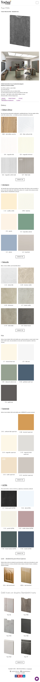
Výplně (20, 98)
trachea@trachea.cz (26, 671)
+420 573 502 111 (15, 671)
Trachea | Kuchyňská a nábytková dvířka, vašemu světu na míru (6, 2)
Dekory (3, 98)
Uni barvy (5, 185)
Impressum (29, 668)
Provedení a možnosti (7, 100)
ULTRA (4, 485)
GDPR (23, 672)
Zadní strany (12, 98)
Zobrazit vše (20, 179)
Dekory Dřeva (7, 110)
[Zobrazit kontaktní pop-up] (37, 679)
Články (18, 100)
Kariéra (18, 672)
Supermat (5, 409)
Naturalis (5, 262)
